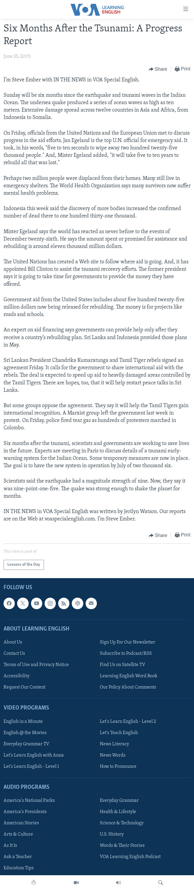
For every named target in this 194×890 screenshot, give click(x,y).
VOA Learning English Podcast (130, 857)
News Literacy (114, 744)
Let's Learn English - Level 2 (128, 721)
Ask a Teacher (18, 857)
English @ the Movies (25, 733)
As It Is (10, 846)
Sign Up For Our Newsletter (127, 642)
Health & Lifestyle (118, 812)
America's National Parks (29, 801)
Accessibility (17, 676)
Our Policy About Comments (128, 687)
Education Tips (19, 868)
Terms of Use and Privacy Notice (36, 664)
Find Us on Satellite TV (122, 664)
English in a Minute (23, 721)
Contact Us (14, 653)
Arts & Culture (18, 834)
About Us (13, 642)
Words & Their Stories (122, 846)
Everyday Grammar (119, 801)
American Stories (21, 823)
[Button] (158, 69)
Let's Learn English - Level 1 (31, 766)
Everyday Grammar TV (26, 744)
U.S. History (112, 834)
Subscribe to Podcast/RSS (126, 653)
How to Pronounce (118, 766)
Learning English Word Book (128, 676)
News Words (112, 755)
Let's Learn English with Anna (34, 755)
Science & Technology (122, 823)
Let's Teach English (119, 733)
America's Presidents (25, 812)
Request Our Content (24, 687)
